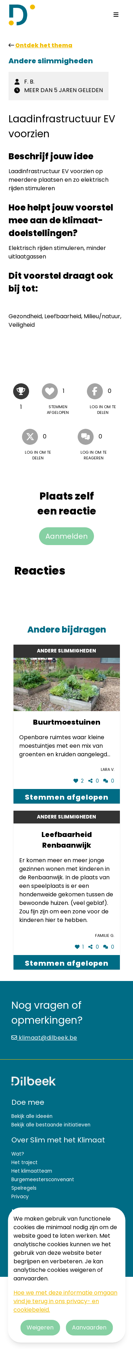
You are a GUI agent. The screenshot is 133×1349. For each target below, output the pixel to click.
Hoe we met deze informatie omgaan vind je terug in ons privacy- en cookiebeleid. (65, 1301)
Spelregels (24, 1188)
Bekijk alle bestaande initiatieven (50, 1124)
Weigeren (40, 1327)
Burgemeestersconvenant (42, 1179)
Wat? (17, 1154)
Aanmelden (66, 536)
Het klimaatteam (31, 1171)
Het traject (24, 1162)
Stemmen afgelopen (67, 797)
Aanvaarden (89, 1327)
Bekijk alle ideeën (31, 1116)
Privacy (20, 1196)
